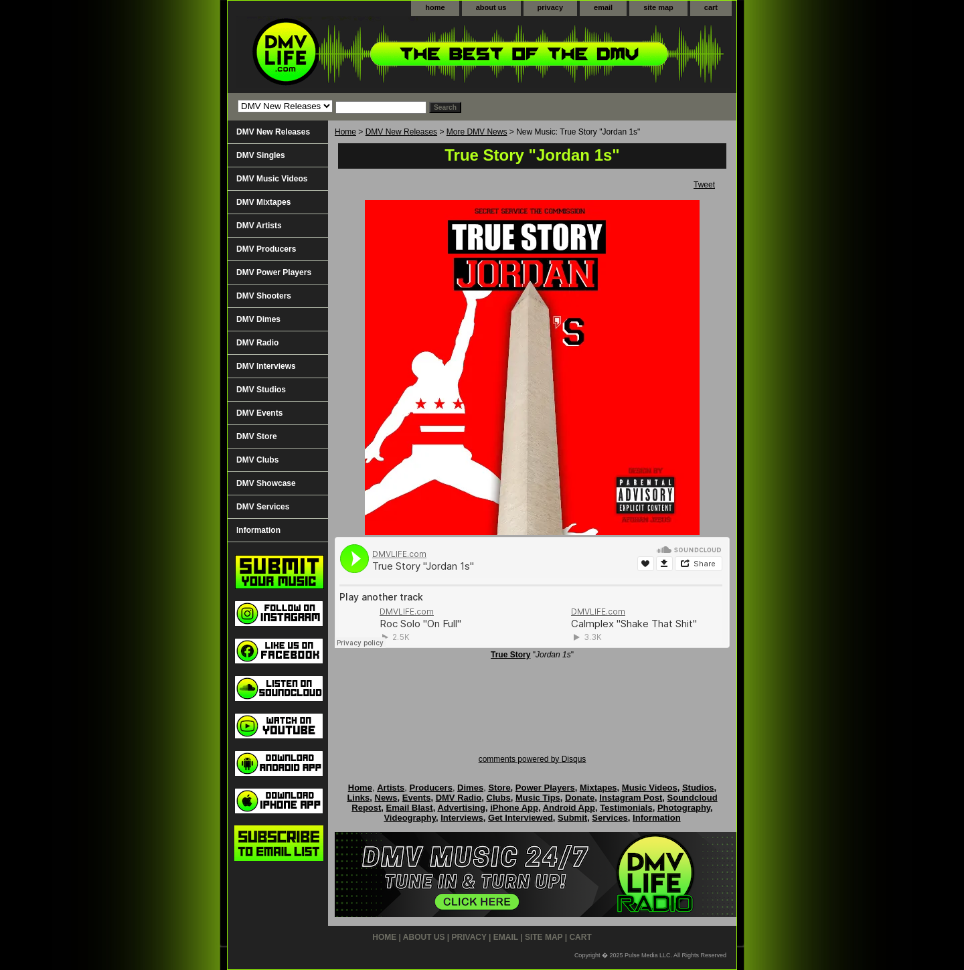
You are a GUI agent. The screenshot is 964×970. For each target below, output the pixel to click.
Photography (683, 808)
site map (658, 7)
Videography (410, 818)
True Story (510, 654)
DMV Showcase (266, 483)
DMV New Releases (401, 132)
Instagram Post (630, 798)
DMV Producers (266, 249)
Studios (698, 788)
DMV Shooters (263, 296)
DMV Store (256, 436)
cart (711, 7)
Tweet (704, 184)
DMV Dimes (258, 319)
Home (345, 132)
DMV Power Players (273, 272)
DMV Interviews (266, 366)
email (603, 7)
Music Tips (537, 798)
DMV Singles (260, 155)
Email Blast (409, 808)
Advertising (461, 808)
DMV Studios (261, 389)
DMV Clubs (257, 460)
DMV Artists (259, 225)
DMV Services (262, 506)
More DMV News (477, 132)
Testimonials (626, 808)
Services (610, 818)
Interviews (461, 818)
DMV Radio (257, 342)
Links (358, 798)
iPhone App (514, 808)
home (435, 7)
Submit (572, 818)
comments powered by (532, 759)
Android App (569, 808)
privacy (551, 7)
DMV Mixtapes (263, 202)
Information (258, 530)
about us (491, 7)
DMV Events (259, 413)
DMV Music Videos (271, 178)
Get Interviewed (520, 818)
